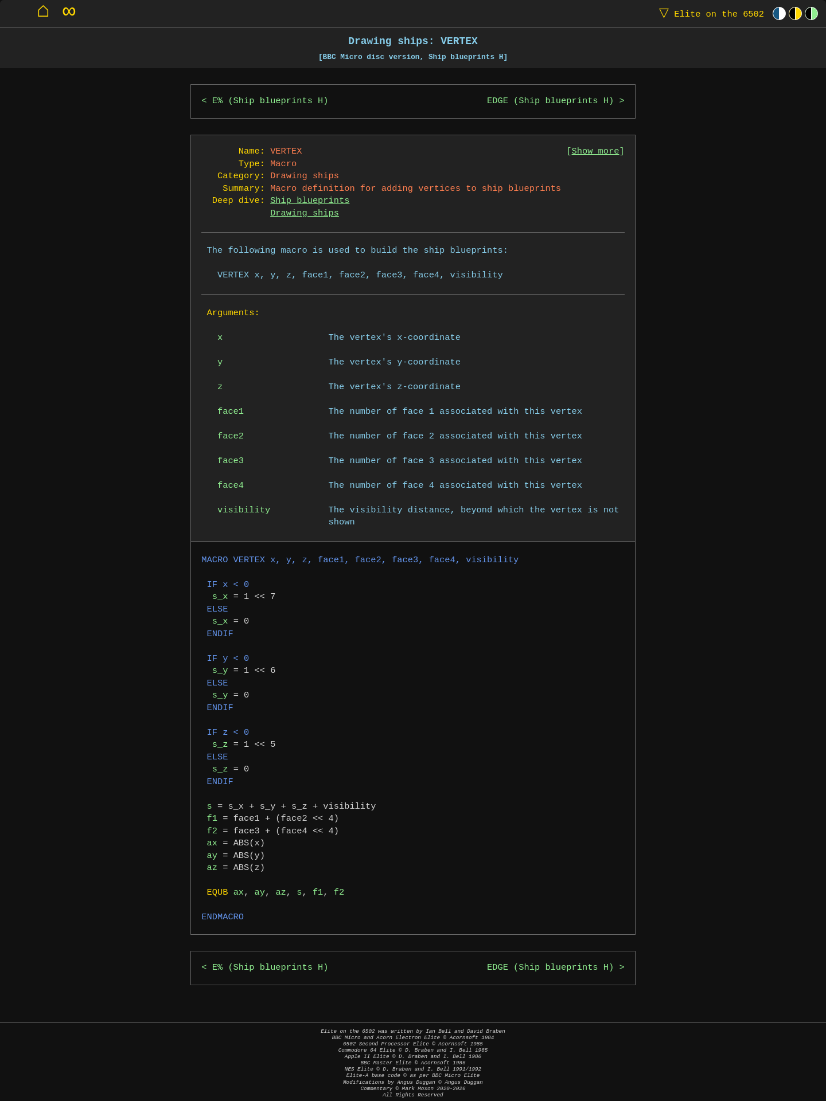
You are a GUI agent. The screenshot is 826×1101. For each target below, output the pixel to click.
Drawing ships (304, 213)
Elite (709, 13)
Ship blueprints (309, 201)
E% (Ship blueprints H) (270, 101)
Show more (596, 152)
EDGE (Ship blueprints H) (550, 101)
